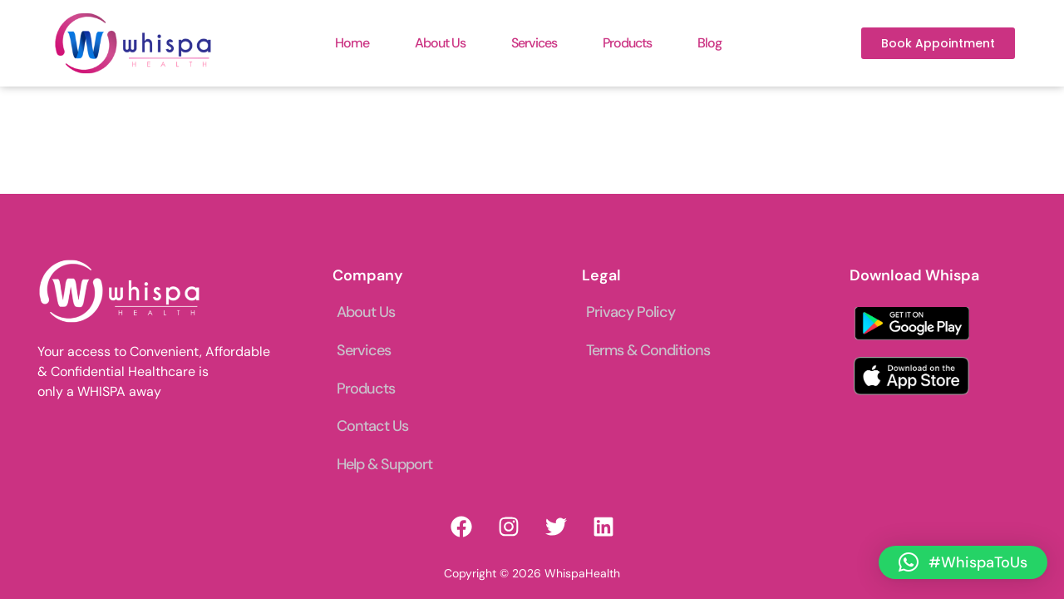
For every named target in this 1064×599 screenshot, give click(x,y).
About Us (440, 43)
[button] (963, 562)
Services (534, 43)
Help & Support (384, 464)
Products (627, 43)
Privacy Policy (630, 312)
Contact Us (372, 426)
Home (352, 43)
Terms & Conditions (648, 350)
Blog (709, 43)
